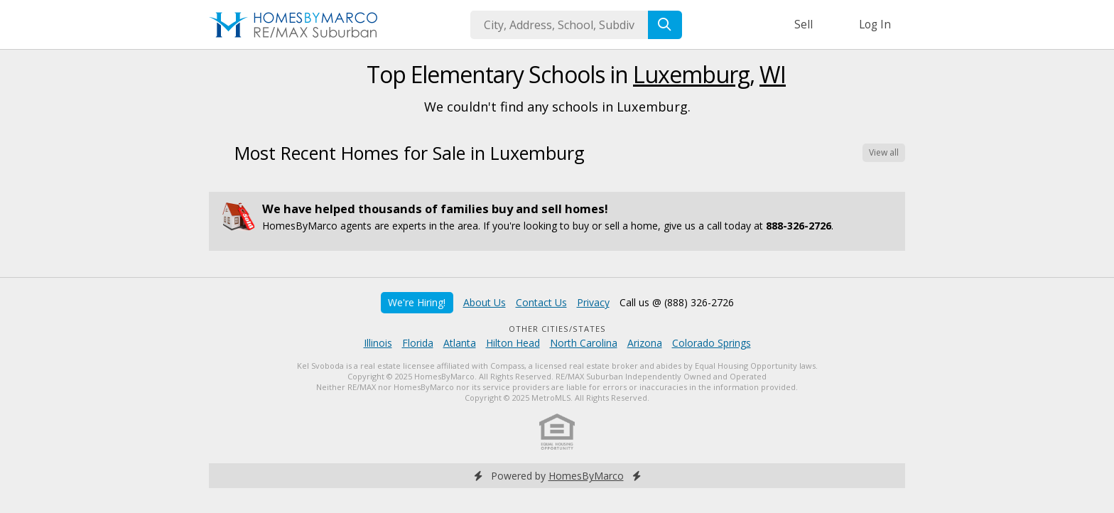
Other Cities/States (557, 328)
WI (772, 74)
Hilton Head (513, 343)
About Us (484, 302)
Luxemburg (691, 74)
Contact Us (541, 302)
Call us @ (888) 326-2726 (677, 302)
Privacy (593, 302)
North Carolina (583, 343)
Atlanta (459, 343)
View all (884, 152)
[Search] (665, 25)
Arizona (644, 343)
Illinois (378, 343)
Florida (417, 343)
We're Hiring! (416, 302)
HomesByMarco (586, 475)
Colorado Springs (711, 343)
